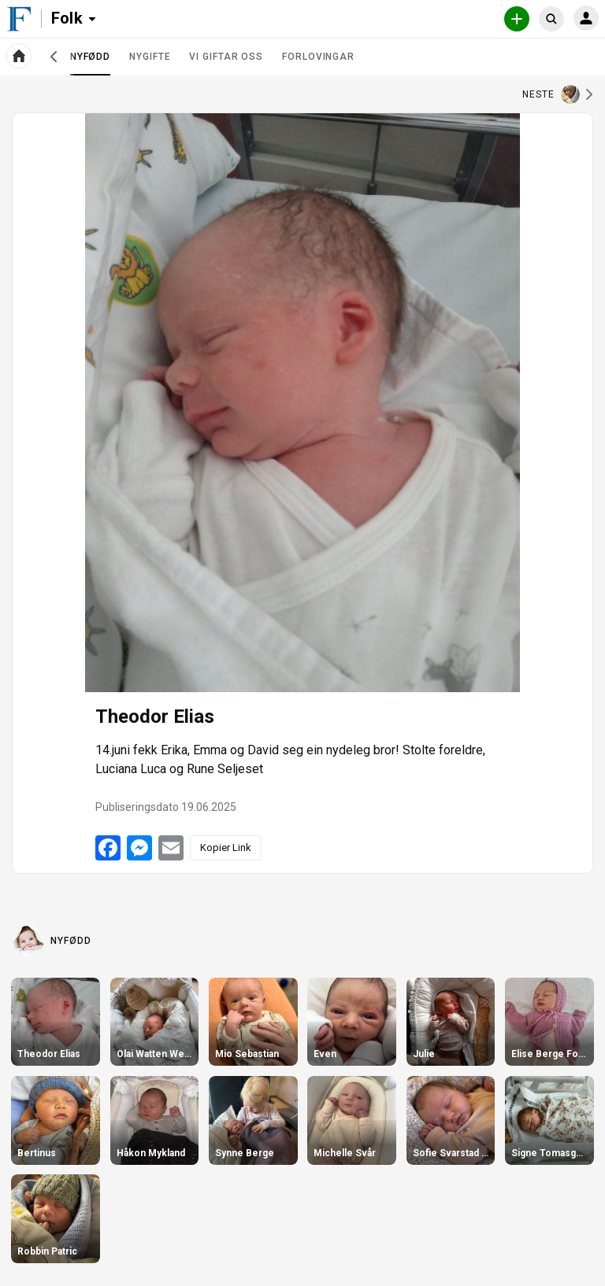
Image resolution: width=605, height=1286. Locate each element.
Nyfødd (90, 63)
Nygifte (149, 56)
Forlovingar (318, 56)
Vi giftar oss (226, 56)
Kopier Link (225, 847)
